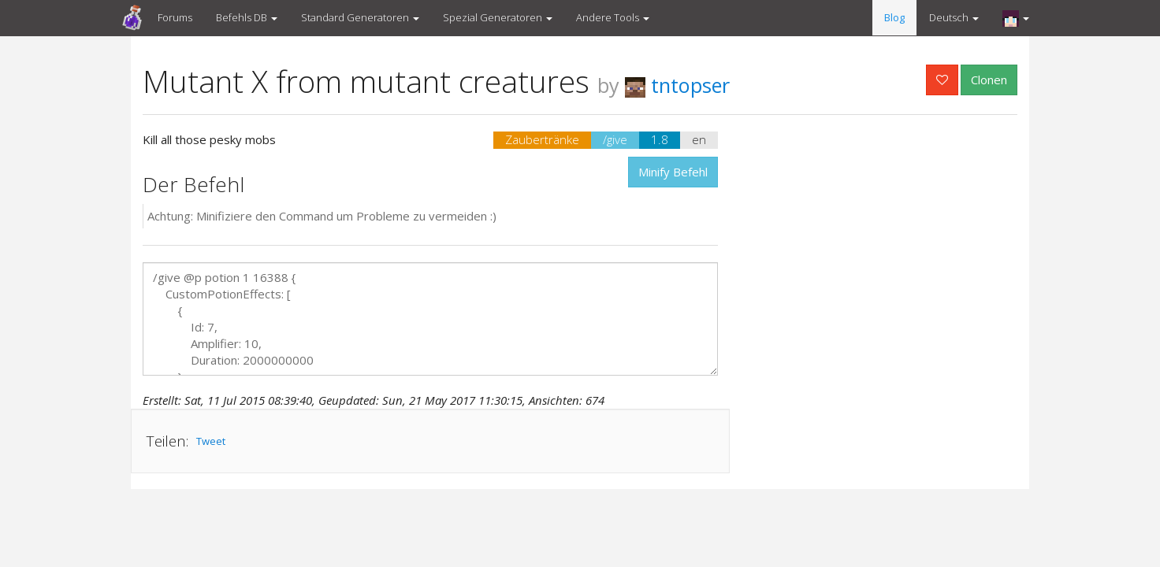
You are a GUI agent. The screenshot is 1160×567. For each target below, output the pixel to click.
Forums (175, 17)
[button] (1016, 18)
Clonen (989, 79)
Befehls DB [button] (246, 17)
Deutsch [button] (954, 17)
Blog (894, 17)
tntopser (677, 85)
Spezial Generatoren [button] (497, 17)
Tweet (210, 441)
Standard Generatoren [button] (360, 17)
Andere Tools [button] (612, 17)
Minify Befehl (673, 172)
